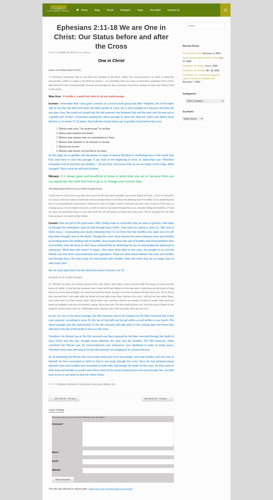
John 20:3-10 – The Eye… (63, 398)
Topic (140, 10)
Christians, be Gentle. (193, 65)
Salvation (107, 384)
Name (56, 452)
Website (56, 470)
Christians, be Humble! (194, 70)
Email (55, 461)
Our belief (155, 10)
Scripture (125, 10)
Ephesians (61, 384)
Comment (58, 424)
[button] (225, 10)
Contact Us (174, 10)
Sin (113, 384)
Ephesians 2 (72, 384)
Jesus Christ (96, 384)
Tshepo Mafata (84, 52)
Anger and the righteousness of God (201, 57)
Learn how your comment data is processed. (110, 488)
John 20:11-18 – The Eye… (158, 398)
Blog (97, 10)
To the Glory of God (192, 53)
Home (82, 10)
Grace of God (84, 384)
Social (110, 10)
